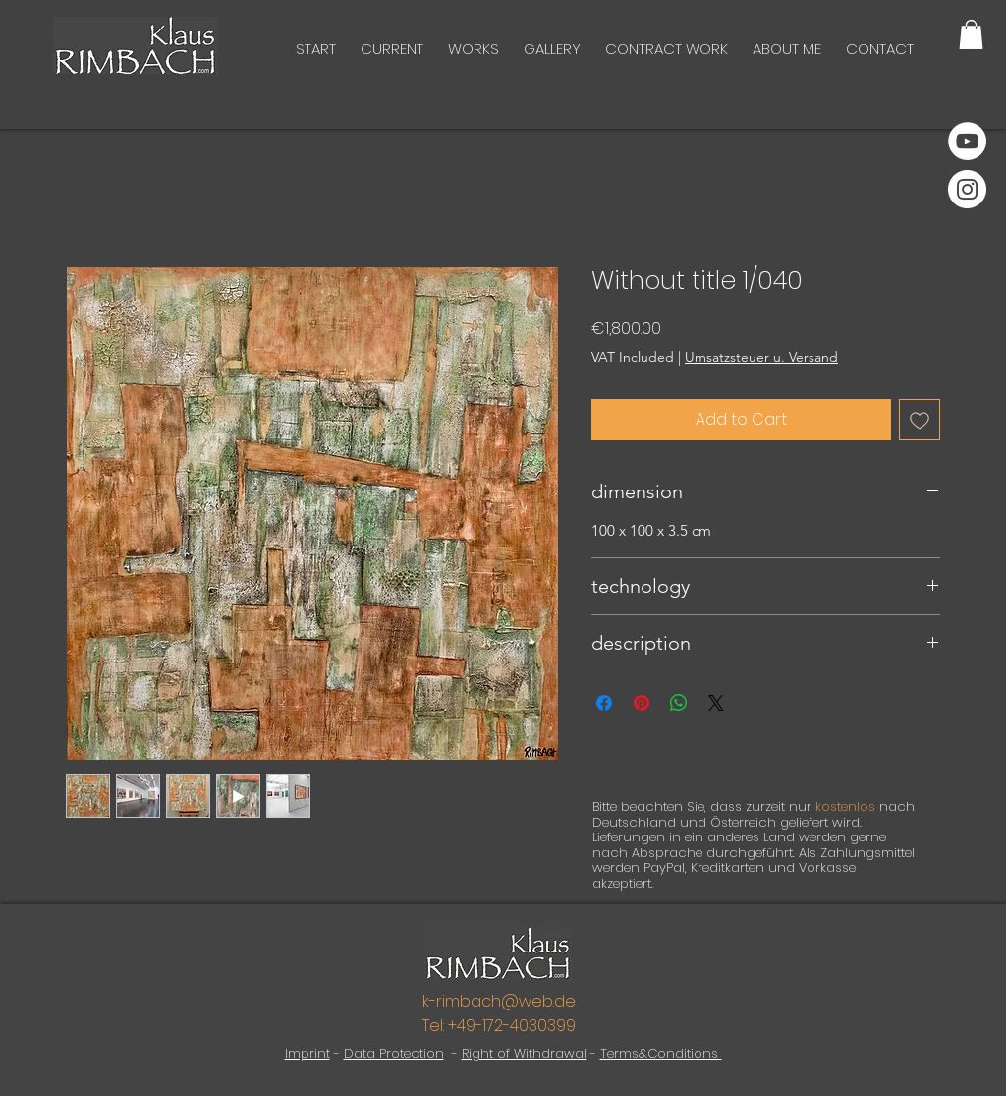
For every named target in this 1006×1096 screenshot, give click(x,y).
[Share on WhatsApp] (679, 703)
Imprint (307, 1053)
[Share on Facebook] (604, 703)
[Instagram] (967, 189)
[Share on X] (716, 703)
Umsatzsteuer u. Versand (761, 357)
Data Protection (394, 1053)
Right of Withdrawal (524, 1053)
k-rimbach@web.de (499, 1001)
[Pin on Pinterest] (641, 703)
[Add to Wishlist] (919, 419)
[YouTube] (967, 141)
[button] (971, 34)
